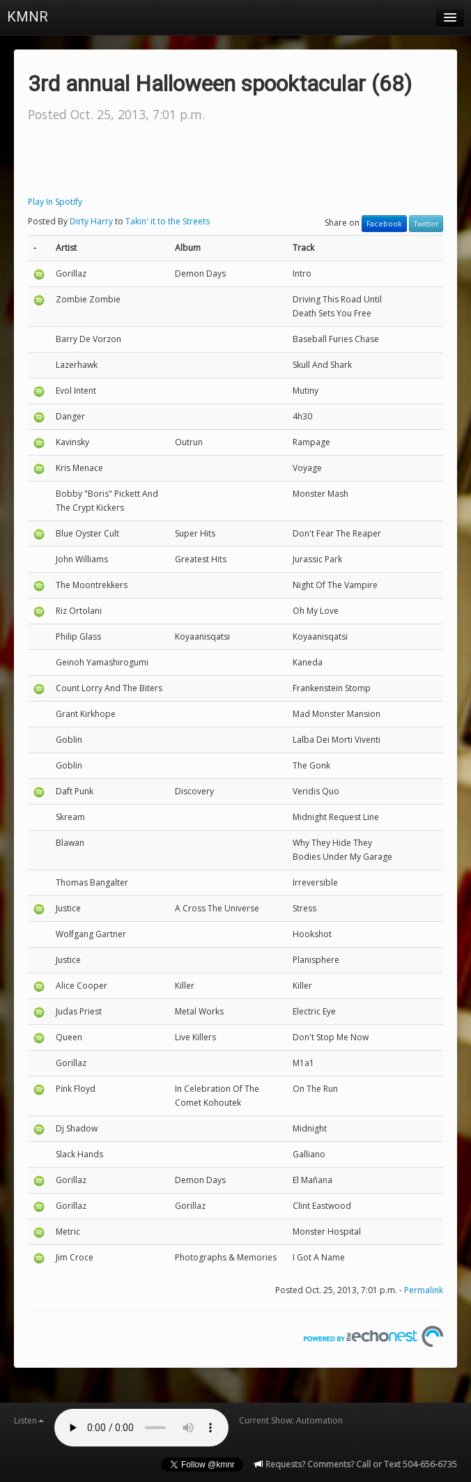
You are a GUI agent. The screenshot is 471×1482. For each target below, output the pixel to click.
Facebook (384, 224)
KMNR (27, 16)
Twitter (426, 224)
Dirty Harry (91, 221)
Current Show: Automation (291, 1420)
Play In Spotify (55, 202)
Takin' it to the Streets (167, 221)
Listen (29, 1420)
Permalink (423, 1290)
